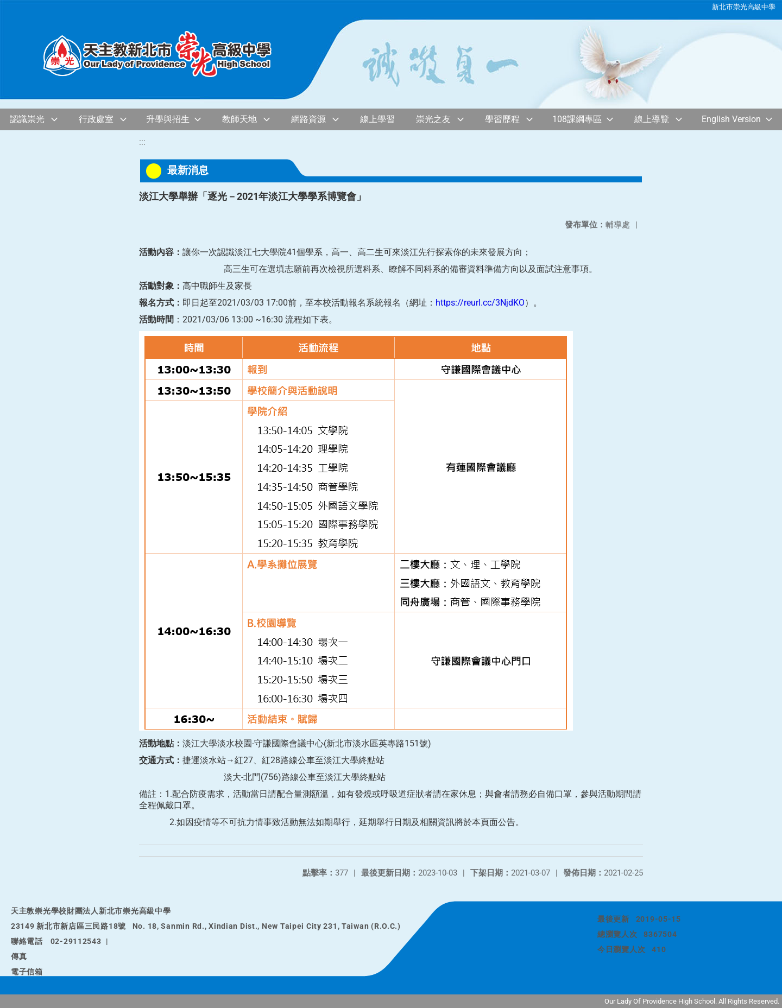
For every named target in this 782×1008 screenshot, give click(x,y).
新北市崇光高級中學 (743, 7)
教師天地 (239, 119)
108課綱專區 (577, 119)
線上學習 (377, 119)
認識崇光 (27, 119)
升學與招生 (168, 119)
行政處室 (96, 119)
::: (142, 142)
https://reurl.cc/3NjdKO (480, 302)
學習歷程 (502, 119)
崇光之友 (433, 119)
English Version (731, 119)
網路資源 (308, 119)
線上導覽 (651, 119)
